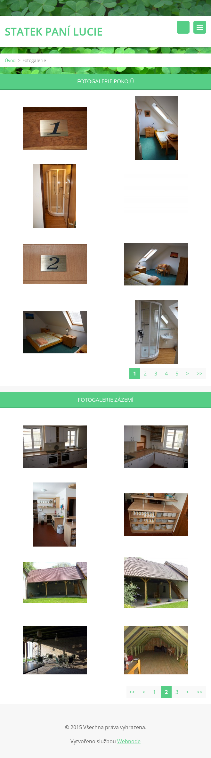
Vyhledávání (183, 27)
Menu (199, 27)
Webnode (129, 741)
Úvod (10, 60)
